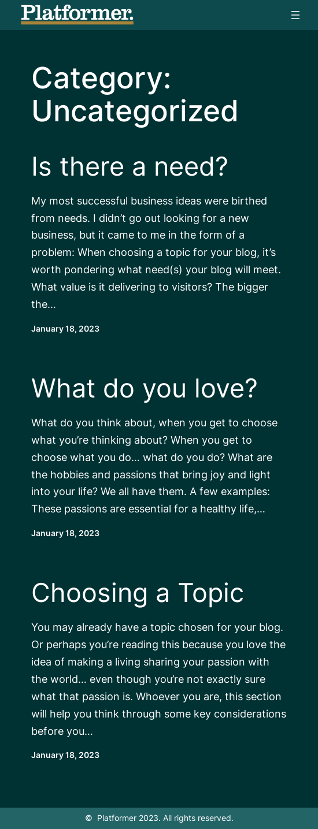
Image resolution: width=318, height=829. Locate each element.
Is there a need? (129, 166)
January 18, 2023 (65, 328)
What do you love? (144, 388)
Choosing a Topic (137, 592)
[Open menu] (295, 15)
